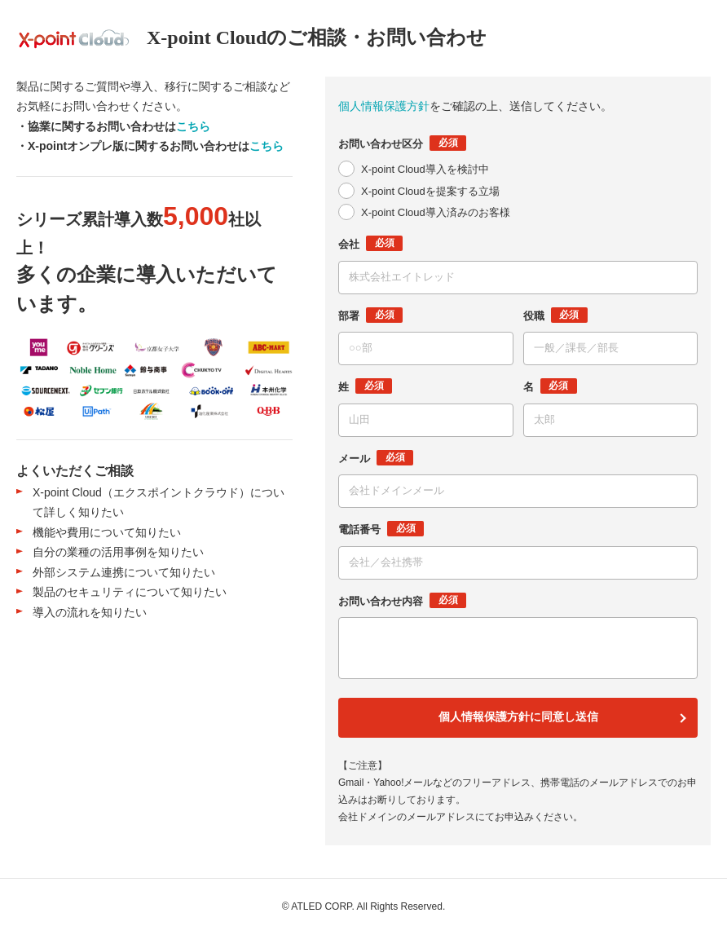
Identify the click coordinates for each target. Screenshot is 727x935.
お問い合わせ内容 (402, 600)
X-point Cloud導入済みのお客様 (435, 212)
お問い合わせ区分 (402, 143)
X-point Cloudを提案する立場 (430, 191)
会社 (370, 243)
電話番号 (381, 528)
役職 (555, 315)
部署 (370, 315)
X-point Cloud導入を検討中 (425, 169)
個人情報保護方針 (384, 105)
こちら (193, 126)
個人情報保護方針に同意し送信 (518, 717)
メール (375, 457)
